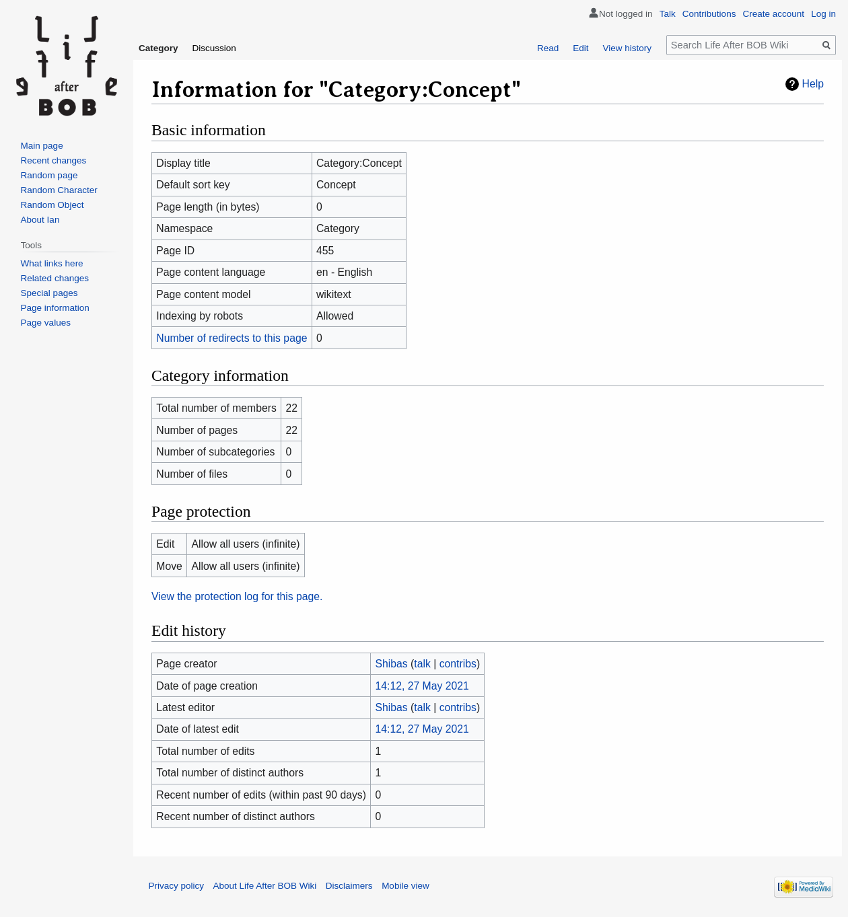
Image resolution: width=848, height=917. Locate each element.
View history (626, 48)
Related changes (55, 278)
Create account (774, 14)
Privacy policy (177, 886)
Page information (55, 308)
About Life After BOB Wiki (265, 886)
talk (422, 663)
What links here (52, 263)
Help (813, 83)
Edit (580, 48)
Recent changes (54, 160)
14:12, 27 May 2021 (422, 686)
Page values (46, 323)
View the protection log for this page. (237, 596)
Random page (49, 175)
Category (158, 48)
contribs (457, 663)
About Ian (40, 220)
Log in (823, 14)
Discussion (214, 48)
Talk (668, 14)
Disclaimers (349, 886)
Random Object (52, 205)
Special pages (49, 293)
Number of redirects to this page (231, 338)
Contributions (709, 14)
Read (548, 48)
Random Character (59, 190)
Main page (42, 146)
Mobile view (405, 886)
